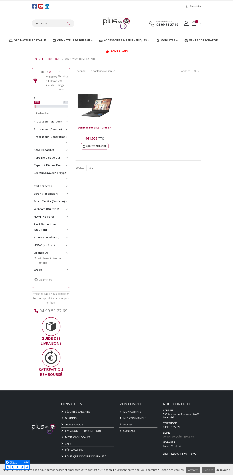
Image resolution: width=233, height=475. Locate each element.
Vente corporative (201, 40)
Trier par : (81, 70)
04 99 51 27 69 (53, 310)
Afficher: (185, 70)
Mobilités (165, 40)
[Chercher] (68, 23)
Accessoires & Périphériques (123, 40)
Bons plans (117, 51)
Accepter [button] (193, 470)
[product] (95, 104)
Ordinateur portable (27, 40)
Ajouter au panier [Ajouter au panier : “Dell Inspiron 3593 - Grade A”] (96, 145)
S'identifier (193, 6)
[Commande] (102, 71)
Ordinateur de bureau (71, 40)
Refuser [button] (208, 470)
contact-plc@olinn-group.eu (178, 436)
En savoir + (223, 470)
